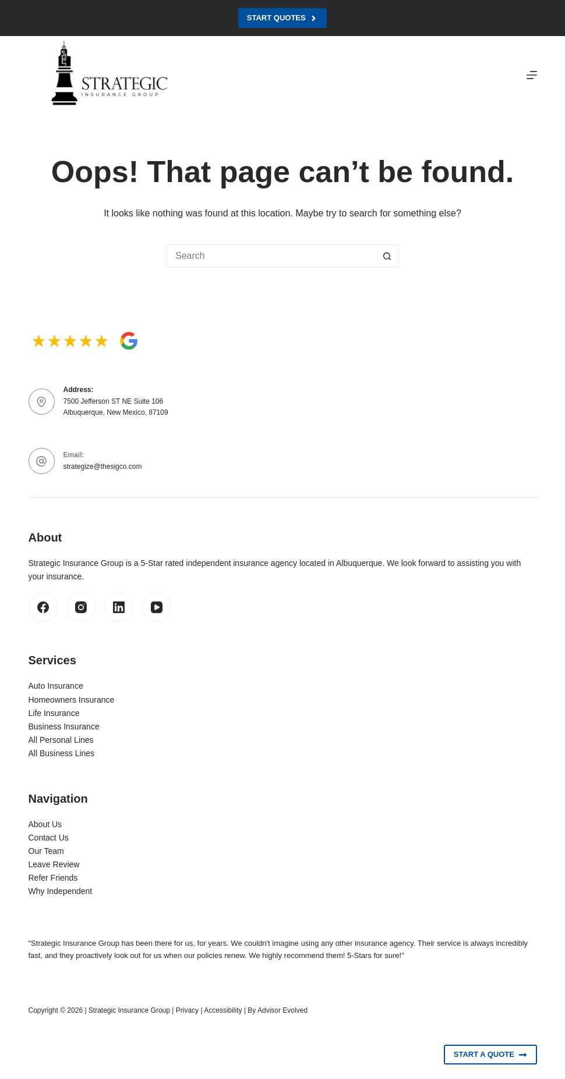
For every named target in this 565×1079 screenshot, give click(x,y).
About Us (45, 824)
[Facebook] (43, 607)
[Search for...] (271, 256)
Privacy (187, 1010)
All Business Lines (62, 753)
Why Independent (61, 891)
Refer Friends (53, 877)
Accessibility (223, 1010)
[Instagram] (81, 607)
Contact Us (49, 837)
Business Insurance (64, 726)
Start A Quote (490, 1054)
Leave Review (54, 864)
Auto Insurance (56, 685)
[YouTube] (156, 607)
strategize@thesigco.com (102, 466)
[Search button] (387, 256)
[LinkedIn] (118, 607)
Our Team (46, 851)
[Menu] (532, 75)
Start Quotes (282, 18)
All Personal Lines (61, 740)
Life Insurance (54, 713)
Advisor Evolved (282, 1010)
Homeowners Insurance (72, 699)
